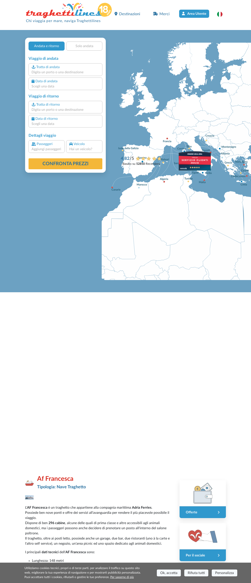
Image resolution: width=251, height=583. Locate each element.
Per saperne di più (122, 577)
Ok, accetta (168, 573)
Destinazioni (127, 14)
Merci (161, 14)
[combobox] (65, 72)
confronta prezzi (65, 163)
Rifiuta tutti (196, 573)
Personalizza (224, 573)
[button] (221, 14)
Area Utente (194, 13)
